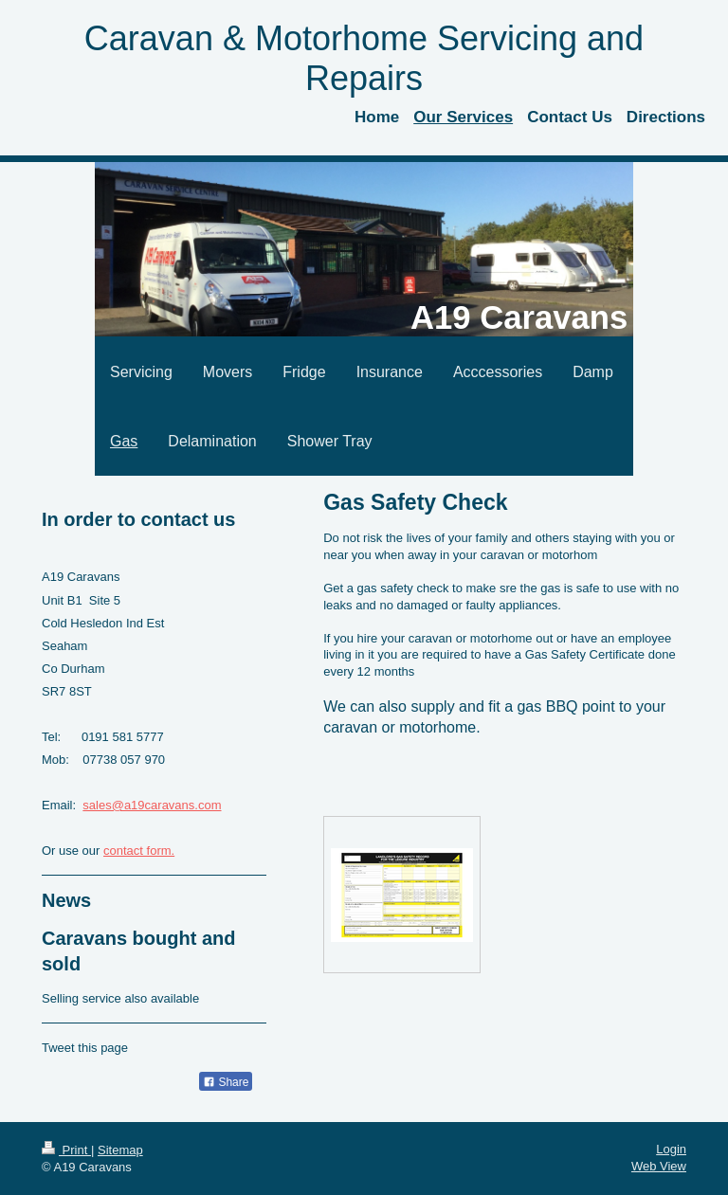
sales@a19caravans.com (151, 805)
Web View (658, 1166)
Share (225, 1082)
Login (671, 1149)
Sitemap (120, 1150)
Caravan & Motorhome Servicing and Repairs (364, 58)
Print (66, 1150)
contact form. (138, 850)
